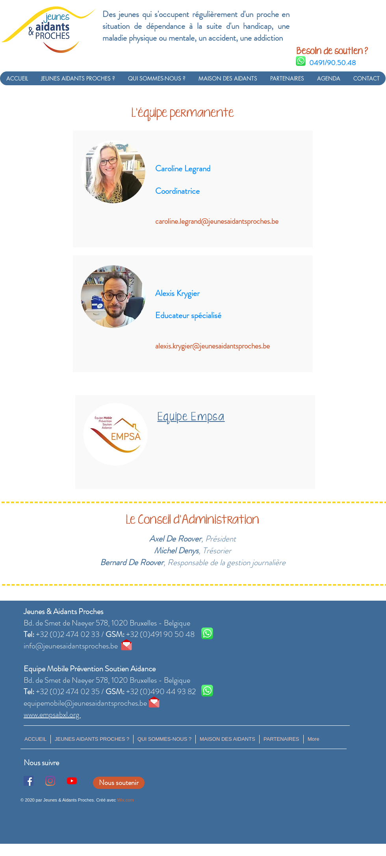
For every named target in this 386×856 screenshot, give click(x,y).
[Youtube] (72, 781)
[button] (77, 78)
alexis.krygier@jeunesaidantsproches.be (212, 346)
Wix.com (125, 800)
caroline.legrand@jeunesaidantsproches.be (216, 221)
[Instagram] (50, 781)
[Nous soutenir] (118, 783)
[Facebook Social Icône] (28, 781)
